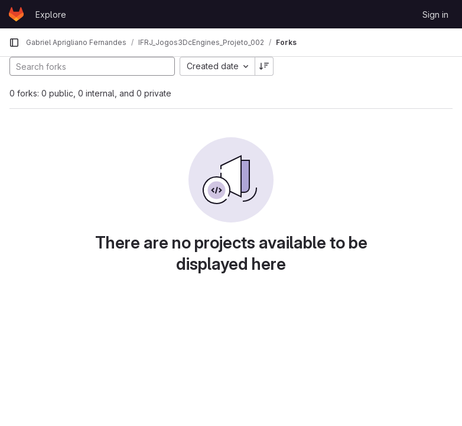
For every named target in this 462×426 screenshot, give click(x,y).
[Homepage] (16, 14)
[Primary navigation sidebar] (14, 42)
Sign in (435, 14)
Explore (50, 14)
